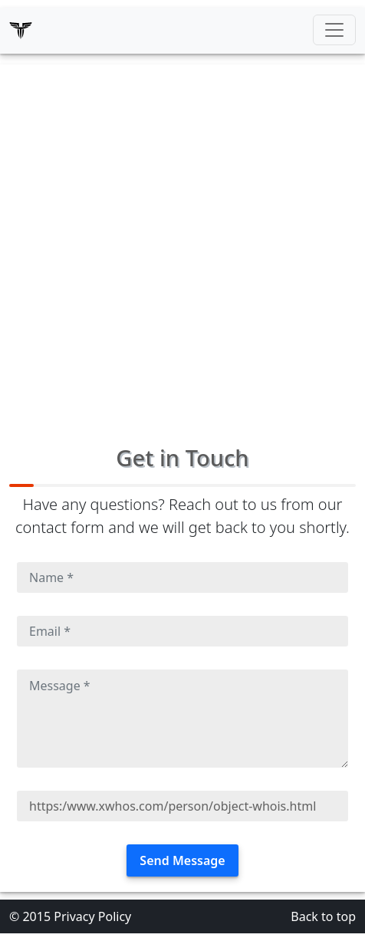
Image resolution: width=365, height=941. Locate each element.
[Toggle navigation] (334, 30)
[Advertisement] (182, 246)
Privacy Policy (92, 916)
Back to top (323, 916)
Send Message (182, 860)
